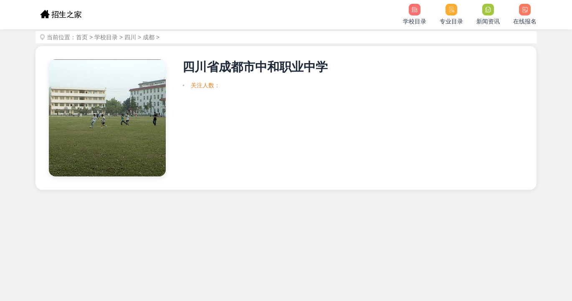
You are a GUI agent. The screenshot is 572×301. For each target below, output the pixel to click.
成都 (148, 37)
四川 (130, 37)
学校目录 (106, 37)
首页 (82, 37)
